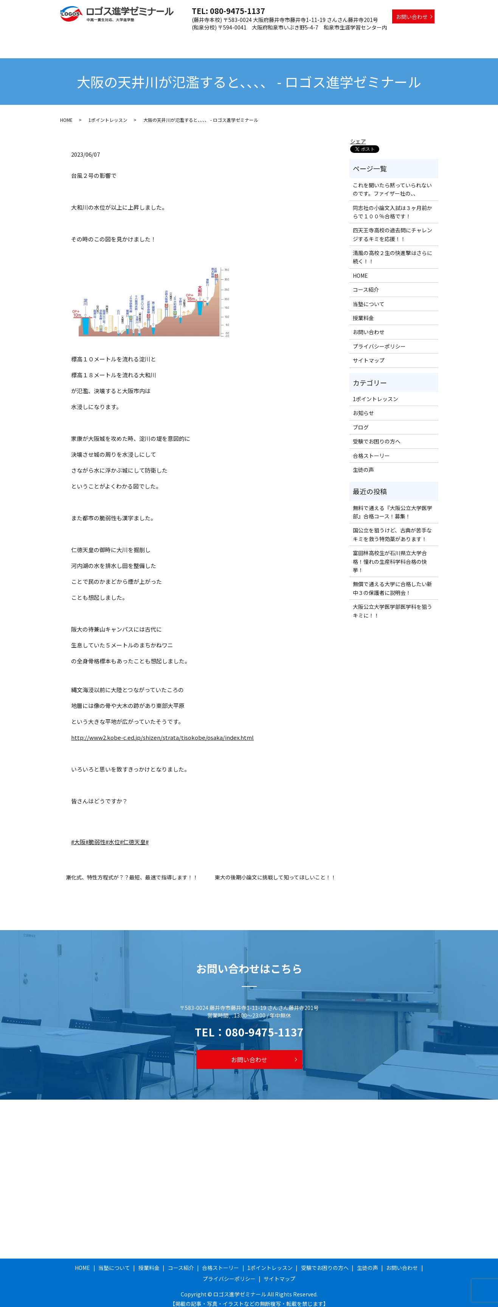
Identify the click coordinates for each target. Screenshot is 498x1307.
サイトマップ (369, 353)
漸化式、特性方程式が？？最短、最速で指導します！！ (132, 870)
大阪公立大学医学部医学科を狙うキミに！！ (392, 603)
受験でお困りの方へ (380, 39)
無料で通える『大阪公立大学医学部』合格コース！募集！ (392, 505)
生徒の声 (423, 39)
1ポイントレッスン (325, 39)
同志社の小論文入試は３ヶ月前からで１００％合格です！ (392, 204)
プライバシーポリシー (379, 339)
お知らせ (363, 405)
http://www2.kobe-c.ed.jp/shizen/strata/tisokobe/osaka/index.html (162, 730)
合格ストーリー (275, 39)
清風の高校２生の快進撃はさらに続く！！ (392, 250)
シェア (358, 134)
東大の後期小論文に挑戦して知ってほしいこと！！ (275, 870)
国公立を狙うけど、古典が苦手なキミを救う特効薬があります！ (392, 527)
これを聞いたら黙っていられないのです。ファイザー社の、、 (392, 182)
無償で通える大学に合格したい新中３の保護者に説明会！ (392, 581)
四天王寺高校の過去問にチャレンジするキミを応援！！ (392, 227)
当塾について (169, 39)
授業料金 (203, 39)
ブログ (361, 420)
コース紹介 (236, 39)
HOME (136, 39)
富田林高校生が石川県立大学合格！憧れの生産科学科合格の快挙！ (390, 554)
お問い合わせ (412, 16)
